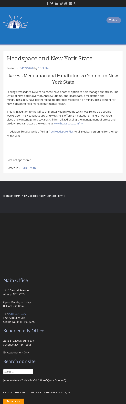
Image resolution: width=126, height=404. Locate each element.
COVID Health (27, 168)
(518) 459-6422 (17, 314)
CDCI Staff (44, 68)
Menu (113, 20)
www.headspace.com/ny (68, 123)
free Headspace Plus (61, 131)
